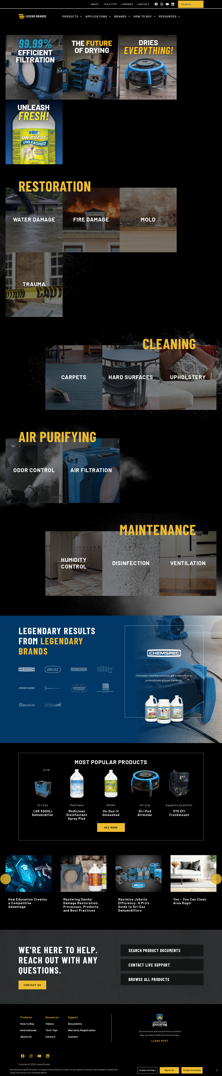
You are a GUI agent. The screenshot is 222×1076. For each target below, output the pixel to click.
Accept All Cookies (192, 1070)
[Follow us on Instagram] (161, 4)
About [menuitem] (95, 4)
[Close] (217, 1070)
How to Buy (143, 16)
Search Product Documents (155, 950)
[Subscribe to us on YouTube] (167, 4)
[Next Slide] (216, 879)
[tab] (26, 669)
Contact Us (32, 984)
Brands (120, 16)
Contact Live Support (149, 964)
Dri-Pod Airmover (145, 813)
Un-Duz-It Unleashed (111, 813)
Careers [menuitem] (127, 4)
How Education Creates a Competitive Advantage (27, 903)
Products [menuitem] (26, 1017)
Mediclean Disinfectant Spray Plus (76, 814)
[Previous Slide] (5, 879)
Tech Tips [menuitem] (110, 4)
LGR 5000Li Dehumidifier (43, 813)
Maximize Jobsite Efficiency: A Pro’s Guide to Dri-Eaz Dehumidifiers (134, 904)
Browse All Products (149, 979)
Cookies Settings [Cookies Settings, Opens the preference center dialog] (147, 1070)
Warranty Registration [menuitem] (81, 1030)
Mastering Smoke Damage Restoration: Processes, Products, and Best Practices (81, 904)
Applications (96, 16)
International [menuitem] (28, 1030)
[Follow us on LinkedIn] (173, 4)
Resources (168, 16)
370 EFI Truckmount (179, 813)
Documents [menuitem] (75, 1023)
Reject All (169, 1070)
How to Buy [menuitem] (27, 1023)
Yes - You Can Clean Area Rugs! (189, 901)
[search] (199, 4)
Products (70, 16)
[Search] (186, 4)
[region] (111, 1070)
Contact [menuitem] (143, 4)
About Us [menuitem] (26, 1036)
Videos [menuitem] (49, 1023)
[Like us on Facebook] (156, 4)
